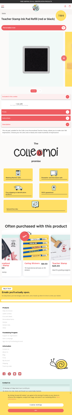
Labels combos (7, 314)
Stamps (5, 322)
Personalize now (9, 28)
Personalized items (8, 319)
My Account (6, 360)
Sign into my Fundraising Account (13, 341)
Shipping (5, 363)
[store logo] (36, 8)
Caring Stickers (32, 263)
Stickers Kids (6, 325)
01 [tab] (40, 90)
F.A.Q (4, 358)
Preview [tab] (34, 90)
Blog (4, 355)
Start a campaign (8, 338)
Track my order (7, 366)
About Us (5, 352)
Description (6, 124)
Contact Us (6, 349)
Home (4, 13)
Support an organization (10, 336)
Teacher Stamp (59, 263)
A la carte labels (7, 316)
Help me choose (7, 311)
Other (4, 328)
